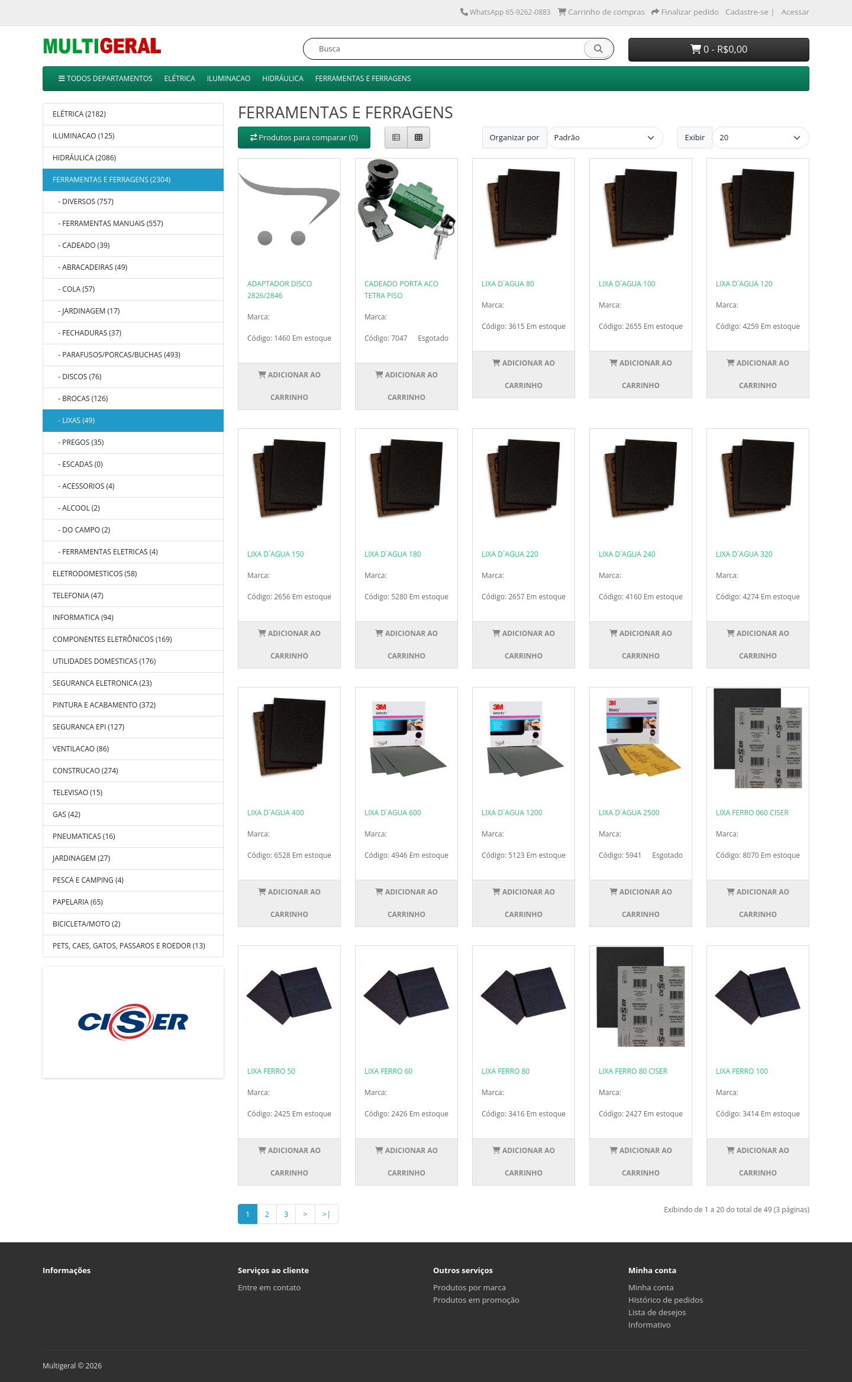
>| (326, 1214)
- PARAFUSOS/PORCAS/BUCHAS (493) (116, 355)
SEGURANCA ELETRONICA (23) (102, 683)
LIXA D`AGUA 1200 (512, 813)
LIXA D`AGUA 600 (392, 813)
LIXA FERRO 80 (506, 1071)
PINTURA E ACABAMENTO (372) (104, 705)
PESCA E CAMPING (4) (88, 880)
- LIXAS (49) (74, 420)
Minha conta (651, 1287)
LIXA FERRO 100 (742, 1071)
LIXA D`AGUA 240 (627, 554)
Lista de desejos (657, 1312)
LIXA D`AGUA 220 (510, 554)
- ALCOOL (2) (76, 508)
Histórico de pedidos (665, 1299)
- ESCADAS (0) (78, 464)
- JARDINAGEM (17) (86, 311)
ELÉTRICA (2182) (79, 114)
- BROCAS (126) (80, 398)
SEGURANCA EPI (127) (88, 727)
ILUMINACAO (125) (83, 136)
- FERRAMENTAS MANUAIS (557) (108, 223)
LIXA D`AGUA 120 (744, 284)
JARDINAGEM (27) (81, 858)
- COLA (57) (74, 289)
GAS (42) (66, 814)
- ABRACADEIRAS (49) (90, 267)
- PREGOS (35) (78, 442)
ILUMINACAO (229, 78)
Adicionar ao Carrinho (289, 386)
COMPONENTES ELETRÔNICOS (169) (112, 639)
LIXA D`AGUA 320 (744, 554)
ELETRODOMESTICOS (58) (95, 574)
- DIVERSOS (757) (83, 201)
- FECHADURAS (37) (87, 333)
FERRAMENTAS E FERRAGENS (363, 78)
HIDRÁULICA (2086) (84, 158)
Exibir (695, 137)
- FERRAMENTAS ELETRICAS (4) (105, 552)
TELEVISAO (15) (77, 792)
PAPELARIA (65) (78, 902)
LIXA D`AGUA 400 (275, 813)
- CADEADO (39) (81, 245)
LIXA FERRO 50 (271, 1071)
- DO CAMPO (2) (81, 530)
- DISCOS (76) (77, 377)
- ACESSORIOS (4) (83, 486)
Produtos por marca (469, 1287)
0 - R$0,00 (719, 49)
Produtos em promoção (476, 1299)
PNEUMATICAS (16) (84, 836)
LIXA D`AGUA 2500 (629, 813)
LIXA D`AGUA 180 (392, 554)
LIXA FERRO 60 (388, 1071)
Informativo (649, 1324)
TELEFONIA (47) (78, 595)
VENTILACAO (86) (81, 749)
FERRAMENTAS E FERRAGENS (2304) (111, 180)
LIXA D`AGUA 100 (627, 284)
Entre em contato (269, 1287)
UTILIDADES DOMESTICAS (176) (104, 661)
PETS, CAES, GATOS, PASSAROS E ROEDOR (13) (129, 946)
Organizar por (515, 137)
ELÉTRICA (179, 78)
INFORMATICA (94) (83, 617)
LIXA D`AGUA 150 (275, 554)
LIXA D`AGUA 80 (508, 284)
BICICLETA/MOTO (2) (86, 924)
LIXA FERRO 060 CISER (752, 813)
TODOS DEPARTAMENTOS (106, 78)
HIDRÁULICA (282, 78)
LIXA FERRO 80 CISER (633, 1071)
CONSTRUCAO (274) (85, 771)
